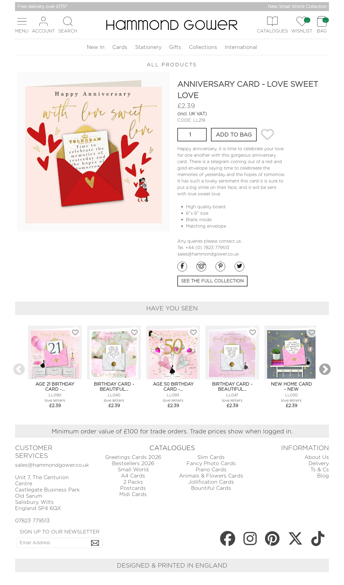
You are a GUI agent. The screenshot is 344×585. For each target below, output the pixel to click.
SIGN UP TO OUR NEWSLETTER (59, 531)
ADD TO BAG (234, 134)
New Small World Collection (297, 6)
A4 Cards (133, 476)
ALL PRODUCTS (172, 64)
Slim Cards (211, 457)
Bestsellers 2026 (133, 463)
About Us (316, 457)
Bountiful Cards (211, 488)
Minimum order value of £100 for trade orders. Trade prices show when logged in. (172, 431)
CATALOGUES (172, 448)
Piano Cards (211, 469)
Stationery (148, 47)
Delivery (319, 463)
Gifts (175, 47)
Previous (19, 369)
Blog (323, 476)
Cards (119, 47)
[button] (21, 24)
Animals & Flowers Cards (211, 476)
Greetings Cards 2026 (133, 457)
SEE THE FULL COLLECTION (212, 280)
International (241, 47)
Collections (203, 47)
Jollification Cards (211, 482)
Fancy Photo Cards (211, 463)
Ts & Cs (319, 469)
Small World (133, 469)
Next (325, 369)
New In (96, 47)
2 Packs (133, 482)
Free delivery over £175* (42, 6)
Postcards (133, 488)
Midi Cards (133, 494)
